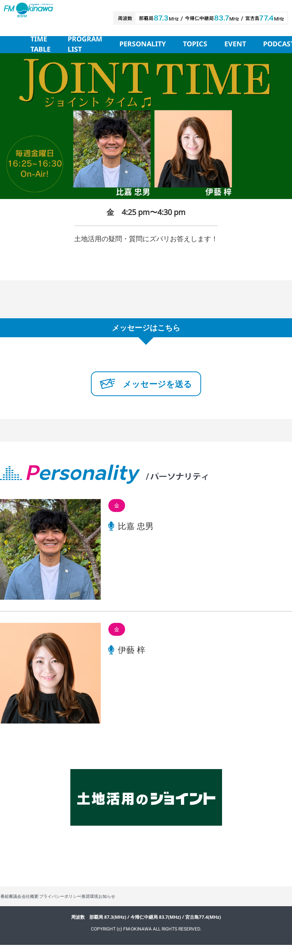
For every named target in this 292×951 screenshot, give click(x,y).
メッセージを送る (146, 383)
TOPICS (195, 44)
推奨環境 (122, 899)
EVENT (235, 44)
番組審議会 (15, 899)
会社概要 (43, 899)
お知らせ (148, 899)
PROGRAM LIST (85, 44)
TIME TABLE (40, 44)
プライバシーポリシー (83, 899)
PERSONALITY (142, 44)
